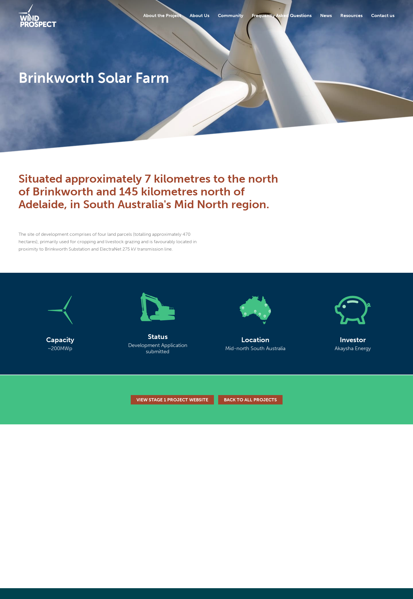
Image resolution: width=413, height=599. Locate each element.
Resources (351, 15)
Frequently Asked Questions (282, 15)
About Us (199, 15)
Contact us (382, 15)
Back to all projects (250, 399)
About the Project (162, 15)
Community (230, 15)
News (326, 15)
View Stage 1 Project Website (172, 399)
